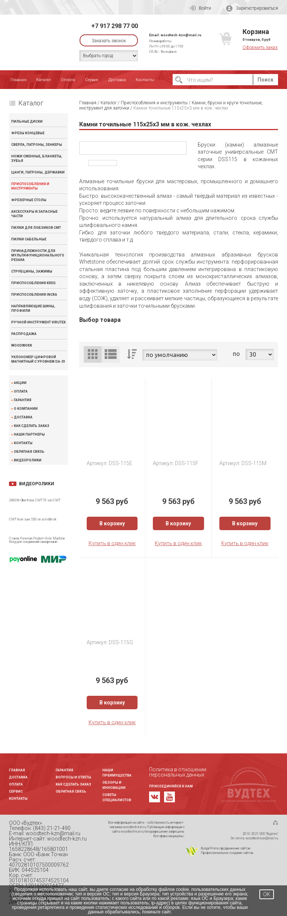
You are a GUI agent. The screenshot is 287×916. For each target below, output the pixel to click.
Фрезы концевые (27, 133)
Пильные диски (27, 121)
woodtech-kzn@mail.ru (181, 35)
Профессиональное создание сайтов (227, 853)
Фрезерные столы (28, 200)
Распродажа (24, 334)
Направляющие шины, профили (33, 308)
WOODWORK (21, 345)
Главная (18, 79)
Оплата (68, 79)
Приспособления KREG (33, 283)
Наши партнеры (29, 434)
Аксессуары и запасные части (34, 214)
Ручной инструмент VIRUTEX (38, 322)
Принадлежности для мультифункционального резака (37, 255)
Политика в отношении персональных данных (177, 772)
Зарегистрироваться (252, 8)
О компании (26, 409)
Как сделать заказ (31, 426)
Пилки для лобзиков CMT (36, 228)
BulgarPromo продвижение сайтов (225, 848)
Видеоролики (27, 460)
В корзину (112, 523)
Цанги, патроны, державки (38, 172)
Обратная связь (29, 452)
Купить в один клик (112, 543)
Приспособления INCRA (34, 294)
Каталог (43, 79)
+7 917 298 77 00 (114, 26)
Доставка (117, 79)
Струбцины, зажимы (31, 271)
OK (266, 894)
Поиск (265, 80)
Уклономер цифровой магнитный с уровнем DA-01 (38, 359)
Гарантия (22, 400)
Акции (20, 383)
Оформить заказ (260, 47)
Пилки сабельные (28, 239)
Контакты (145, 79)
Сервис (92, 79)
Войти (200, 8)
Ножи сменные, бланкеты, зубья (36, 158)
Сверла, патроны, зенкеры (36, 145)
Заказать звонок (109, 40)
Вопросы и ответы (73, 777)
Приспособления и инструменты (30, 186)
